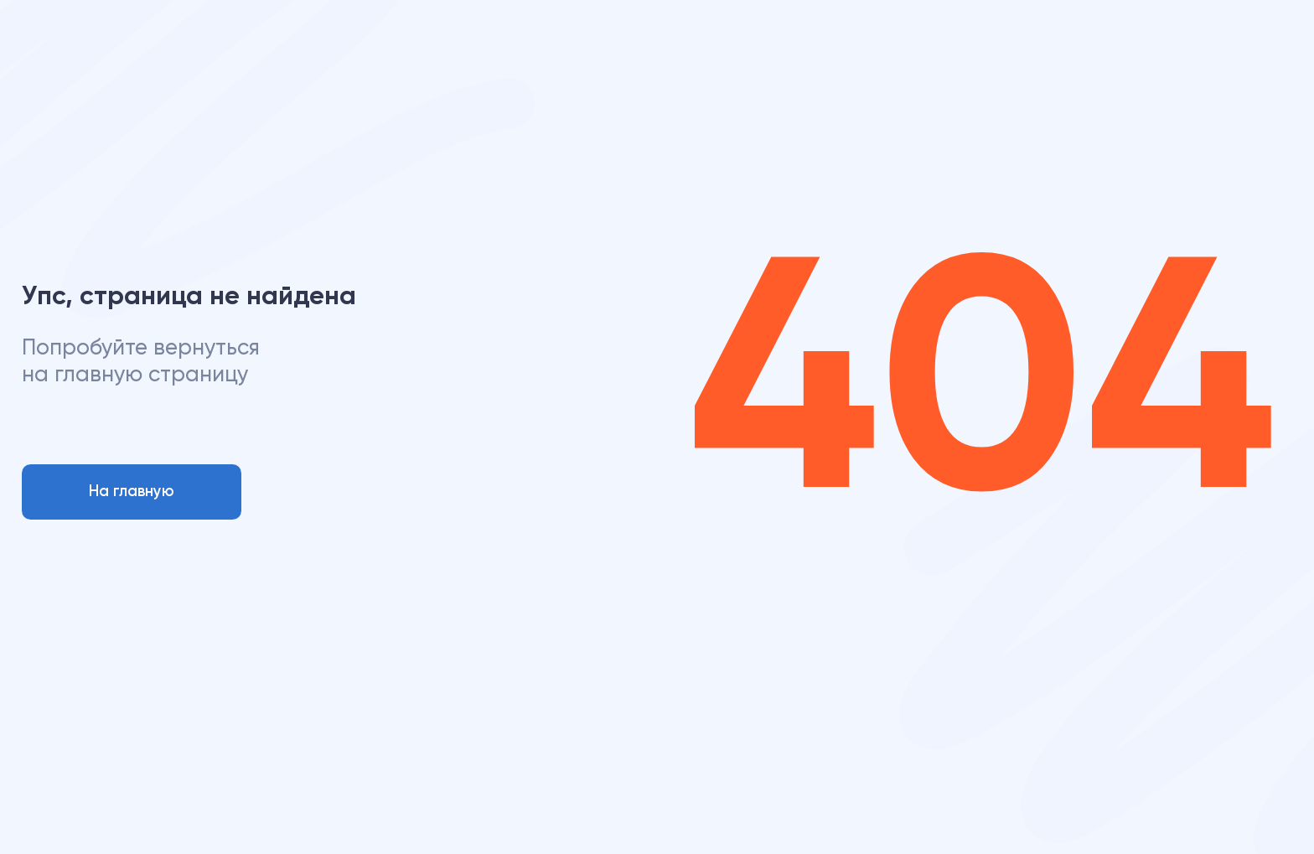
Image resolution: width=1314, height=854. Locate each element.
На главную (131, 491)
